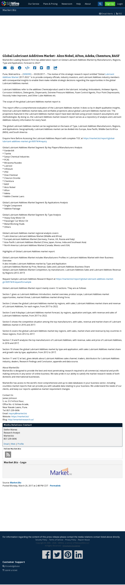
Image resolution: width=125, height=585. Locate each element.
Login (120, 3)
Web (13, 443)
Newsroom (67, 3)
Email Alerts (107, 13)
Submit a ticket (10, 570)
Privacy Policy (70, 540)
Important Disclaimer (71, 545)
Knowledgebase (12, 566)
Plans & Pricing (50, 3)
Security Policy (41, 540)
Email (6, 443)
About (88, 3)
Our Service (33, 3)
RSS (120, 13)
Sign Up (110, 3)
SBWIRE (27, 74)
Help (78, 3)
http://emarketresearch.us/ (21, 419)
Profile (20, 443)
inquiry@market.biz (18, 413)
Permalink (55, 485)
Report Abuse (84, 540)
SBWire (10, 3)
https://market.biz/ (20, 416)
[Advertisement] (62, 33)
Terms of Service (56, 540)
